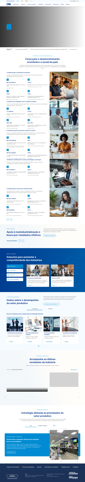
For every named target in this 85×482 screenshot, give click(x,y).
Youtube (12, 472)
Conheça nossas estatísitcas (52, 304)
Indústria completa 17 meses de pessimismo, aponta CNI (23, 49)
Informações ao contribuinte (51, 467)
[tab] (11, 1)
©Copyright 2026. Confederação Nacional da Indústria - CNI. (55, 475)
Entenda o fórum (11, 452)
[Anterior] (8, 219)
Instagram (14, 472)
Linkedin (10, 472)
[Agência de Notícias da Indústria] (9, 49)
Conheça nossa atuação (50, 235)
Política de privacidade (12, 478)
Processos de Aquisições (28, 467)
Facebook (7, 472)
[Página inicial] (9, 4)
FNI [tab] (31, 425)
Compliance (75, 467)
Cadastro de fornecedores (13, 467)
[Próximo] (11, 219)
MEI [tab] (54, 425)
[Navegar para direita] (23, 241)
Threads (16, 472)
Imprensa (39, 467)
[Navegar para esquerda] (20, 241)
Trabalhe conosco (65, 467)
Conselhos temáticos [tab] (42, 425)
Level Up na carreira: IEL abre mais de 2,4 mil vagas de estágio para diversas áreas (56, 49)
